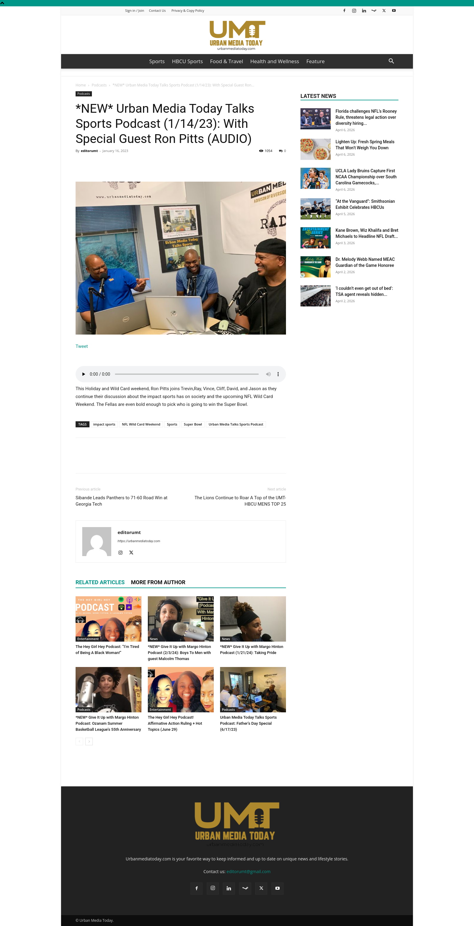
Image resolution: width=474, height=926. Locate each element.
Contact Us (157, 10)
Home (81, 85)
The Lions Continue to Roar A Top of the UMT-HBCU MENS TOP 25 (240, 501)
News (154, 639)
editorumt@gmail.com (249, 871)
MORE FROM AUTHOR (158, 582)
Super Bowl (193, 424)
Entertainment (88, 639)
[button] (391, 62)
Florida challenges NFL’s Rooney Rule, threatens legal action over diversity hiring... (366, 117)
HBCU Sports (187, 61)
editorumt (89, 150)
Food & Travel (226, 61)
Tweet (82, 346)
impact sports (104, 424)
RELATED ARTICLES (100, 582)
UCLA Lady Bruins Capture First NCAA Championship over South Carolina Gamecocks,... (366, 176)
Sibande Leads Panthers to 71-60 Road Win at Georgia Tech (121, 501)
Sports (157, 61)
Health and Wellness (274, 61)
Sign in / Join (134, 10)
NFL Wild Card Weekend (141, 424)
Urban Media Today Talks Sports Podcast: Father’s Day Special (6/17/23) (248, 723)
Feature (315, 61)
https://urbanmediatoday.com (139, 541)
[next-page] (89, 741)
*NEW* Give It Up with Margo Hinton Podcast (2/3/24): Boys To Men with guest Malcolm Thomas (179, 652)
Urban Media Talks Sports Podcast (236, 424)
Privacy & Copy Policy (187, 10)
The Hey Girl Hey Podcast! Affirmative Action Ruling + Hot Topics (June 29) (175, 723)
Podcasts (99, 85)
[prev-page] (79, 741)
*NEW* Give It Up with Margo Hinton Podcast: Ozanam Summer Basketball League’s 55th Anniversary (108, 723)
